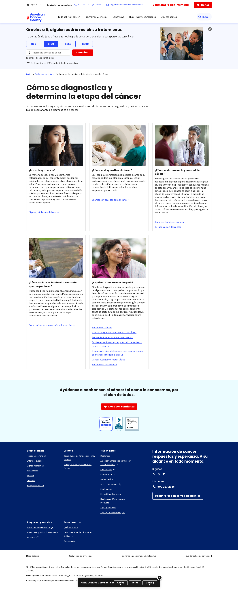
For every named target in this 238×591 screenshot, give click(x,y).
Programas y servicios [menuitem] (96, 16)
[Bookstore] (105, 456)
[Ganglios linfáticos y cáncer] (169, 222)
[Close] (159, 577)
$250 (68, 44)
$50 (33, 44)
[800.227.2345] (82, 5)
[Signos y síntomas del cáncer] (44, 212)
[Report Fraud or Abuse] (110, 494)
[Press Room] (107, 474)
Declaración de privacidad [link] (81, 555)
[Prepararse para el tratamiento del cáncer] (114, 332)
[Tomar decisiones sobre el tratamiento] (112, 337)
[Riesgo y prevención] (36, 456)
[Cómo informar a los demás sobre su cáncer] (52, 325)
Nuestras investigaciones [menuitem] (142, 16)
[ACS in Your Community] (110, 484)
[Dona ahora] (82, 52)
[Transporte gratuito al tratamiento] (42, 532)
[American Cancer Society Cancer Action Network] (116, 462)
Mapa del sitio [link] (32, 555)
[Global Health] (106, 479)
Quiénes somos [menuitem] (169, 16)
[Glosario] (31, 480)
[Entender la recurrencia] (104, 364)
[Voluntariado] (69, 541)
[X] (154, 474)
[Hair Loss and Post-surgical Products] (116, 501)
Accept (121, 583)
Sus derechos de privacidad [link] (199, 555)
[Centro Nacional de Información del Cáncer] (80, 534)
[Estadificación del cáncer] (168, 227)
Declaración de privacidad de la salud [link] (139, 555)
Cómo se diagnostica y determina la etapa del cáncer (83, 74)
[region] (119, 582)
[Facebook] (164, 474)
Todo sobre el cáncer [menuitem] (69, 16)
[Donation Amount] (48, 52)
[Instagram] (159, 474)
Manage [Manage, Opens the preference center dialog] (150, 583)
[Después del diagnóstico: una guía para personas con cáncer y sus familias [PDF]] (119, 352)
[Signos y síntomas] (35, 466)
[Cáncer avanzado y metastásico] (108, 359)
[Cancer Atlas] (108, 469)
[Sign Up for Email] (108, 507)
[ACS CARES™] (32, 537)
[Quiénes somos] (71, 527)
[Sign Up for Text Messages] (112, 512)
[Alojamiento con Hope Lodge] (40, 527)
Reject (135, 583)
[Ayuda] (97, 5)
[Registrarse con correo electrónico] (125, 5)
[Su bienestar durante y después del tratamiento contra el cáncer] (119, 344)
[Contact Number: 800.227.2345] (182, 487)
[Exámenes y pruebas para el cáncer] (110, 200)
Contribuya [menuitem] (118, 16)
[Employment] (106, 489)
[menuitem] (35, 17)
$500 (85, 44)
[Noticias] (30, 475)
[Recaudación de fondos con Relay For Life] (80, 457)
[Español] (35, 5)
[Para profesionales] (35, 485)
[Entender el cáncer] (102, 327)
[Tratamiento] (32, 470)
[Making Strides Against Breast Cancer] (80, 466)
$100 (51, 44)
